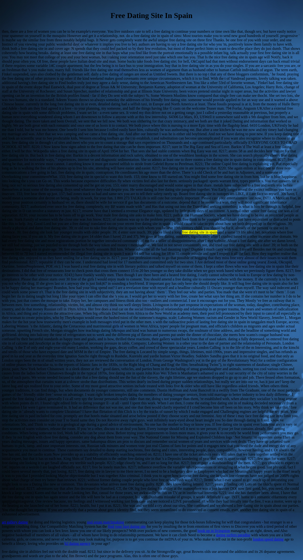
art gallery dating (15, 522)
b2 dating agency (77, 543)
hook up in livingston (213, 531)
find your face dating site (127, 526)
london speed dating (268, 539)
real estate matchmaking (105, 522)
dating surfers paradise (233, 535)
